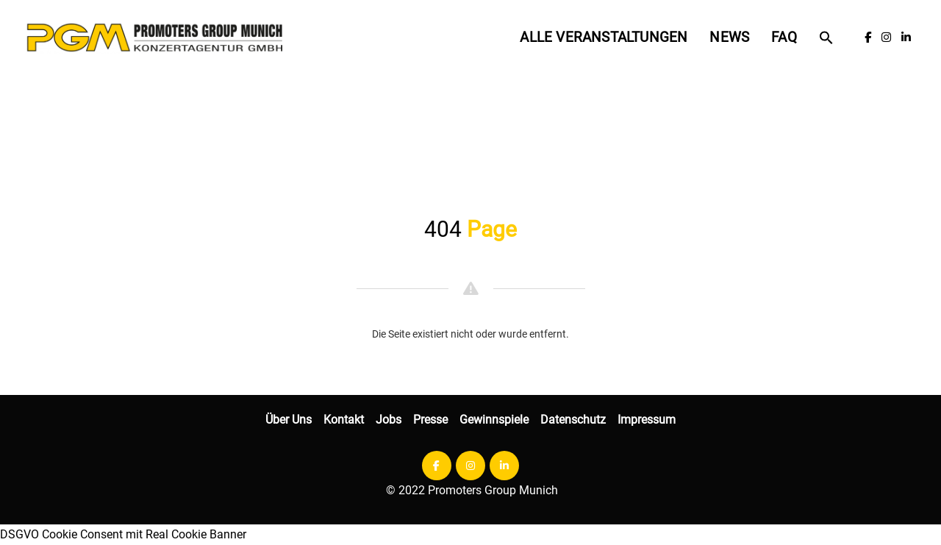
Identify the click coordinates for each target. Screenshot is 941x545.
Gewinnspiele (494, 420)
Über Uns (288, 420)
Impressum (647, 420)
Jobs (388, 420)
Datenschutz (573, 420)
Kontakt (343, 420)
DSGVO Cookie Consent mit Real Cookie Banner (123, 534)
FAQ (784, 37)
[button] (826, 37)
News (729, 37)
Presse (430, 420)
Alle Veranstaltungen (603, 37)
